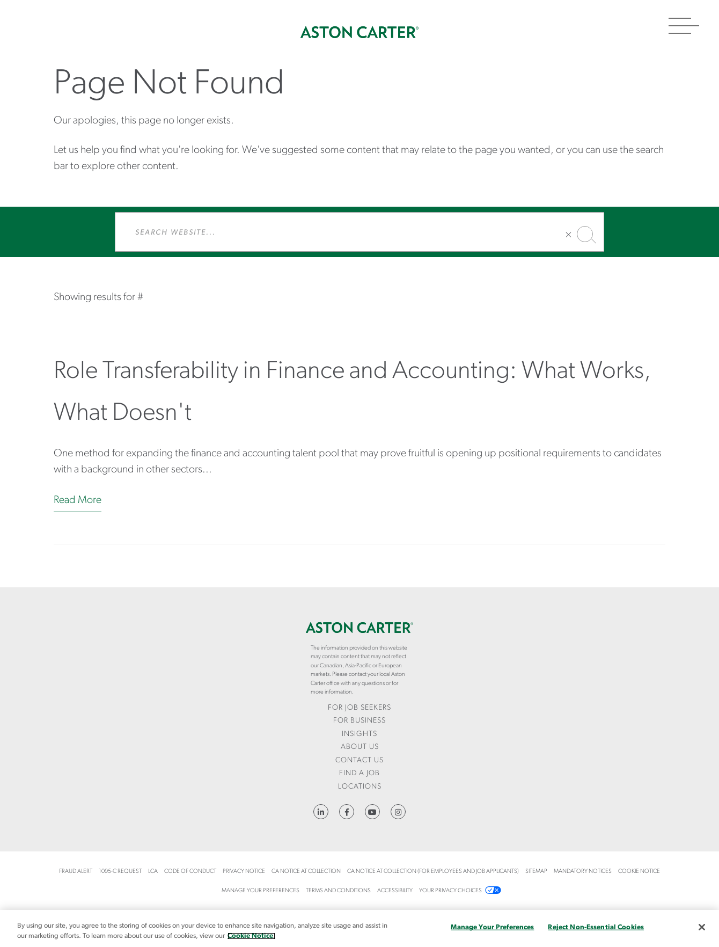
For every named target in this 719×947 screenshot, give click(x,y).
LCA (153, 872)
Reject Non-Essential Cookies (596, 927)
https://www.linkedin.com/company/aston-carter (320, 811)
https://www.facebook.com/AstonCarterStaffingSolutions (346, 811)
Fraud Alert (75, 872)
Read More (77, 500)
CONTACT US (359, 760)
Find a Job (359, 773)
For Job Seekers (359, 708)
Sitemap (536, 872)
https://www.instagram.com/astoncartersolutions (398, 811)
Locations (359, 787)
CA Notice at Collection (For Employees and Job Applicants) (433, 872)
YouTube (372, 811)
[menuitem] (359, 708)
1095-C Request (120, 872)
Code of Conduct (190, 872)
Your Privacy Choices (450, 891)
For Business (359, 721)
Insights (359, 734)
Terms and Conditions (338, 891)
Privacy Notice (244, 872)
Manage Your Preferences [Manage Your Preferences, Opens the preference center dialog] (492, 927)
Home (359, 32)
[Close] (702, 927)
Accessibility (395, 891)
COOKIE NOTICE (639, 872)
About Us (360, 747)
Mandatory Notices (583, 872)
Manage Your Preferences (260, 891)
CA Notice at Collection (306, 872)
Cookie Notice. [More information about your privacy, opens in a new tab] (251, 936)
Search (585, 234)
